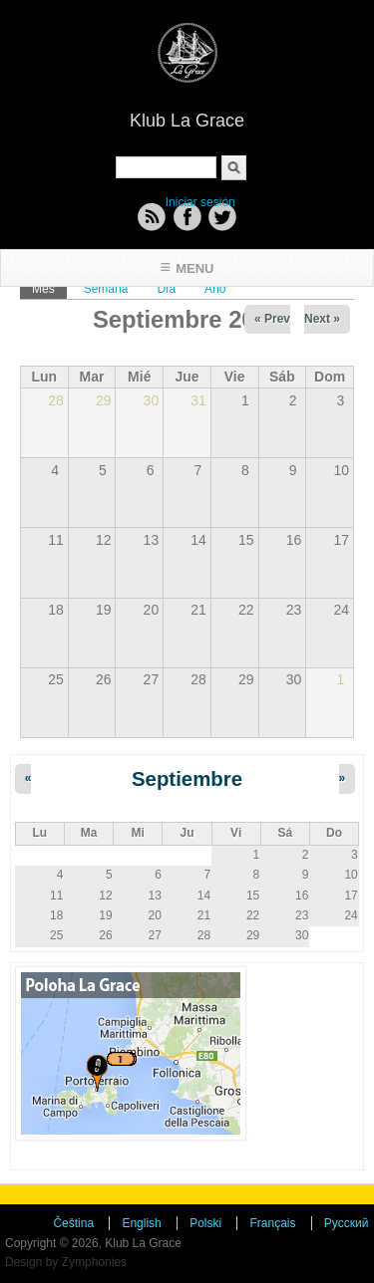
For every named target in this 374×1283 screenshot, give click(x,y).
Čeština (73, 1223)
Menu (194, 268)
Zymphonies (94, 1262)
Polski (205, 1223)
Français (272, 1223)
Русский (346, 1223)
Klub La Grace (187, 120)
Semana (106, 289)
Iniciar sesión (200, 202)
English (141, 1223)
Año (214, 289)
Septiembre (187, 779)
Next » (322, 319)
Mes (49, 288)
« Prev (272, 319)
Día (166, 289)
